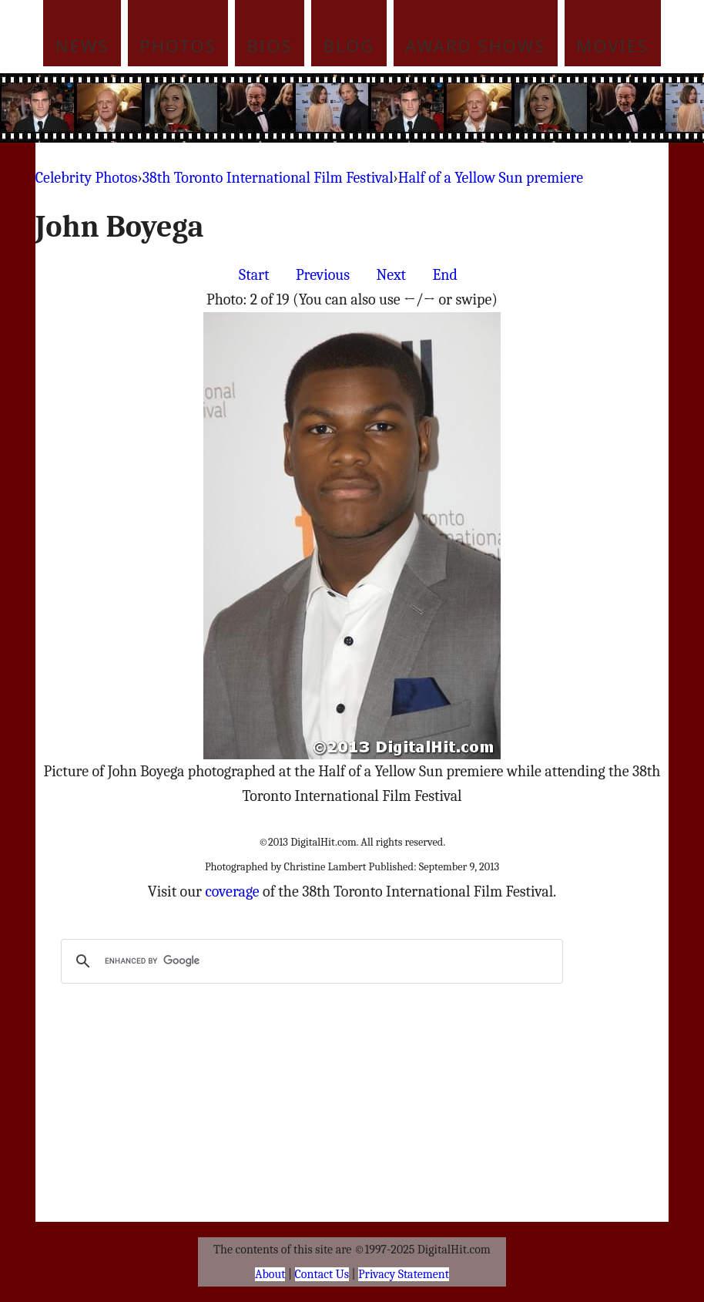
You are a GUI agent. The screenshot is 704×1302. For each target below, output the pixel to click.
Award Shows (475, 45)
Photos (177, 45)
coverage (232, 891)
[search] (310, 961)
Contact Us (322, 1274)
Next (391, 275)
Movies (612, 45)
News (82, 45)
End (445, 275)
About (270, 1274)
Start (254, 275)
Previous (323, 275)
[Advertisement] (381, 108)
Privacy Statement (403, 1274)
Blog (349, 45)
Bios (270, 45)
